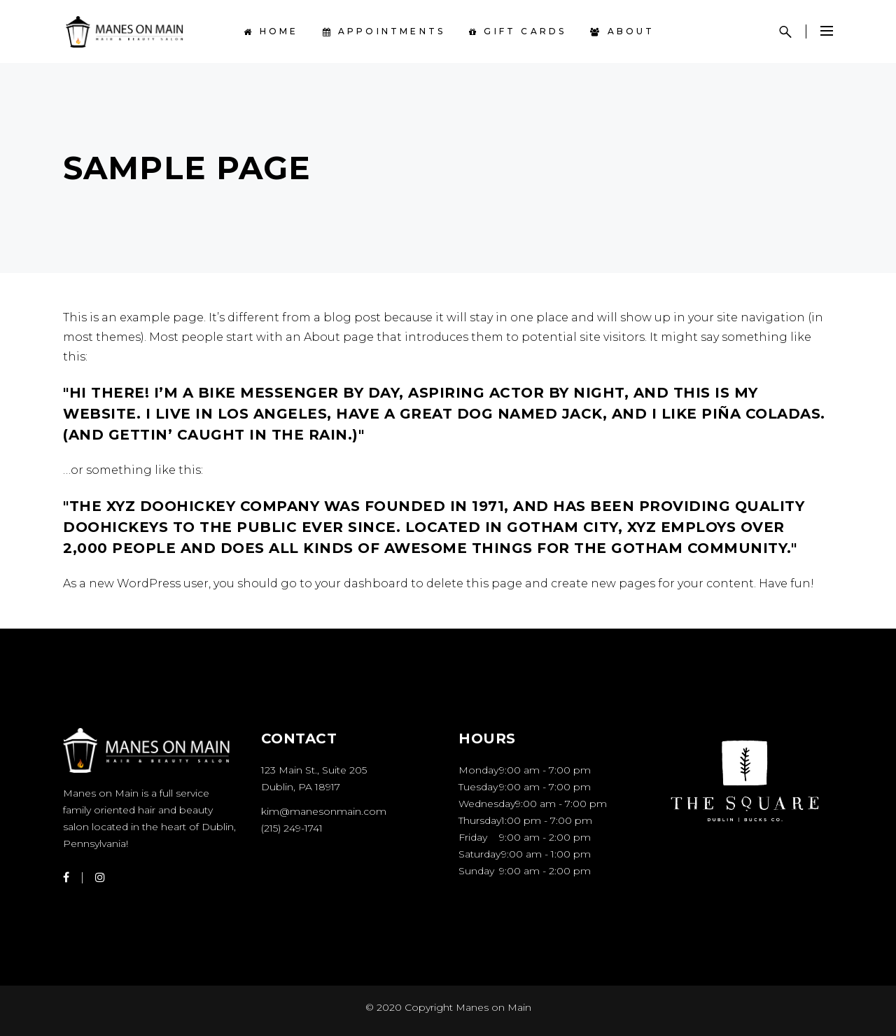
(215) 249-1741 (292, 828)
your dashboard (361, 583)
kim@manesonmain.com (323, 811)
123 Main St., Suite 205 (314, 770)
